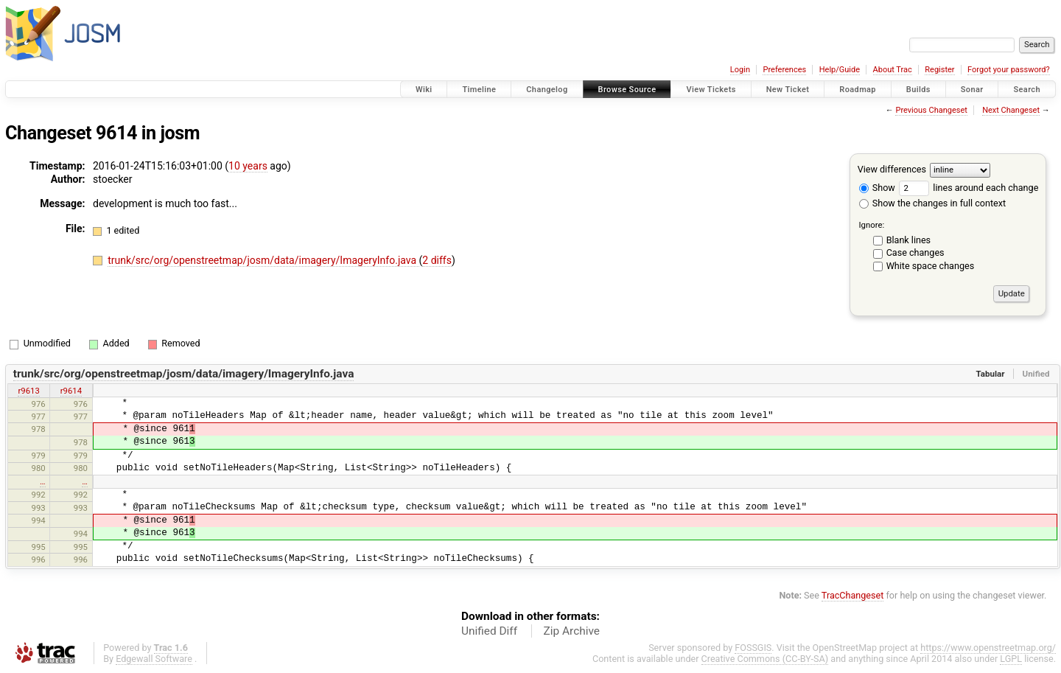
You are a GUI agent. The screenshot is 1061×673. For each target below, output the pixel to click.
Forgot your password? (1008, 69)
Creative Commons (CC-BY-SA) (765, 658)
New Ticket (788, 89)
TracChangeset (853, 595)
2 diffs (437, 260)
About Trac (892, 69)
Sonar (972, 89)
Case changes (915, 252)
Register (939, 69)
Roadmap (857, 89)
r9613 (28, 391)
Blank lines (908, 239)
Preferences (784, 69)
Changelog (546, 89)
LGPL (1011, 658)
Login (740, 69)
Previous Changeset (931, 110)
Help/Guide (839, 69)
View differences (892, 169)
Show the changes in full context (932, 203)
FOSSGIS (753, 647)
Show (877, 187)
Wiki (424, 89)
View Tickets (710, 89)
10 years (247, 166)
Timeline (479, 89)
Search (1026, 89)
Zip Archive (572, 631)
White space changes (930, 265)
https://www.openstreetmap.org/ (988, 647)
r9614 (71, 391)
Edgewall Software (154, 658)
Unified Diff (489, 631)
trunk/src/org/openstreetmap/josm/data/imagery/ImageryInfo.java (263, 260)
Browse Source (627, 89)
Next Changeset (1011, 110)
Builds (918, 89)
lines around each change (968, 187)
